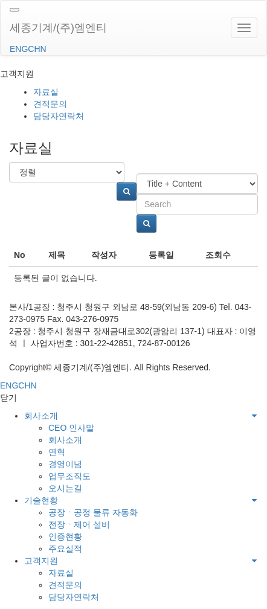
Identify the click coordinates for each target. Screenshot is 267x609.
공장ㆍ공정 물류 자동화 (93, 512)
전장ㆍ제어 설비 (79, 524)
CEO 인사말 (71, 428)
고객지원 (41, 561)
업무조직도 (69, 476)
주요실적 (65, 548)
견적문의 (50, 104)
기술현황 (41, 500)
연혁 (56, 452)
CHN (37, 49)
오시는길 (65, 488)
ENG (19, 49)
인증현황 (65, 536)
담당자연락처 (58, 116)
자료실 (46, 92)
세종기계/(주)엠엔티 (58, 28)
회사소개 (41, 415)
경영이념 (65, 464)
